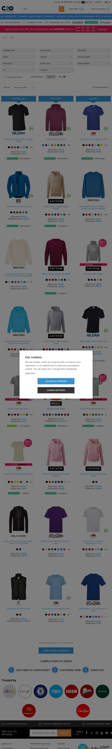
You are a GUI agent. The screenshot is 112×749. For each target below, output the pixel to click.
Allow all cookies (39, 386)
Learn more (30, 377)
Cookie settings (72, 386)
